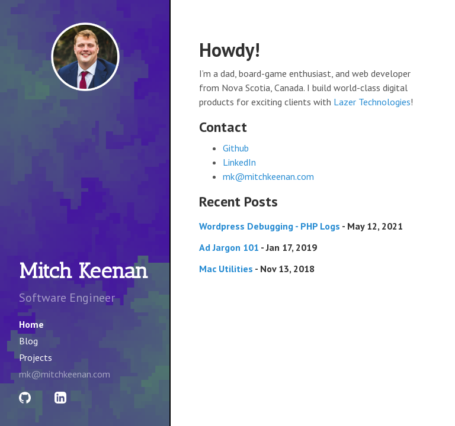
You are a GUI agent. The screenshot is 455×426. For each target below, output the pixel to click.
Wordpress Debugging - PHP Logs (269, 226)
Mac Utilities (226, 269)
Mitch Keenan (83, 270)
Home (31, 324)
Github (236, 148)
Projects (35, 357)
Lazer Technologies (372, 102)
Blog (28, 341)
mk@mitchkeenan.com (268, 176)
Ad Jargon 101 (229, 247)
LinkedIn (239, 162)
